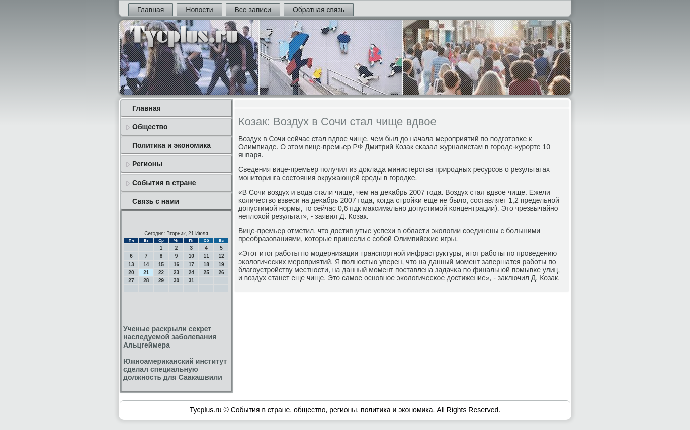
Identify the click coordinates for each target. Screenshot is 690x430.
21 (146, 272)
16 (176, 264)
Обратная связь (318, 10)
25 (206, 272)
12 (221, 256)
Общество (150, 127)
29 (161, 280)
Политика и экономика (171, 145)
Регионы (147, 164)
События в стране (164, 183)
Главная (150, 10)
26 (221, 272)
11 (206, 256)
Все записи (253, 10)
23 (176, 272)
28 (146, 280)
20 (131, 272)
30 (176, 280)
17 (191, 264)
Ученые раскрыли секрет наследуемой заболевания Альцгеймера (169, 337)
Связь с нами (155, 201)
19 (221, 264)
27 (131, 280)
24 (191, 272)
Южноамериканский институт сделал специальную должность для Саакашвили (175, 369)
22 (161, 272)
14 (146, 264)
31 (191, 280)
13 (131, 264)
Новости (199, 10)
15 (161, 264)
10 (191, 256)
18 (206, 264)
